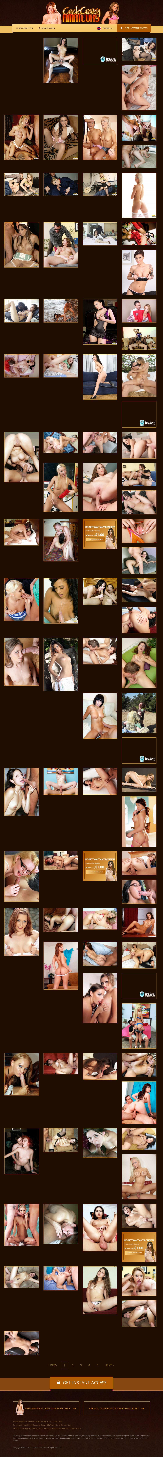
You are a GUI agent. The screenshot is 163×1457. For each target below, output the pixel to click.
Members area (48, 28)
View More (58, 1421)
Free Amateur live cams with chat (47, 1408)
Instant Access (46, 1421)
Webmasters (54, 1425)
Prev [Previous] (53, 1365)
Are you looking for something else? (114, 1408)
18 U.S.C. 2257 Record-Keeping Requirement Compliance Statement (41, 1428)
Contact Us (65, 1425)
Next (108, 1365)
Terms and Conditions (22, 1425)
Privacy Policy (75, 1428)
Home (15, 1421)
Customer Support (40, 1425)
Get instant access (136, 28)
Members (23, 1421)
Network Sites (25, 28)
